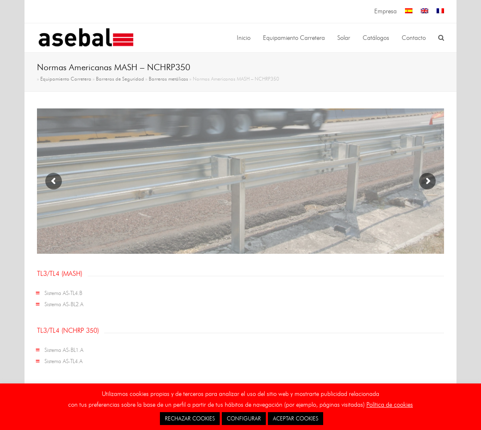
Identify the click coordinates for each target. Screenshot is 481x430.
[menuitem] (408, 11)
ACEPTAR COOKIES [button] (295, 418)
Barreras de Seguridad (120, 79)
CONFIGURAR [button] (244, 418)
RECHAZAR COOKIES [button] (190, 418)
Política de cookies (389, 404)
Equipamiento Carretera (65, 79)
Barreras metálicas (168, 79)
